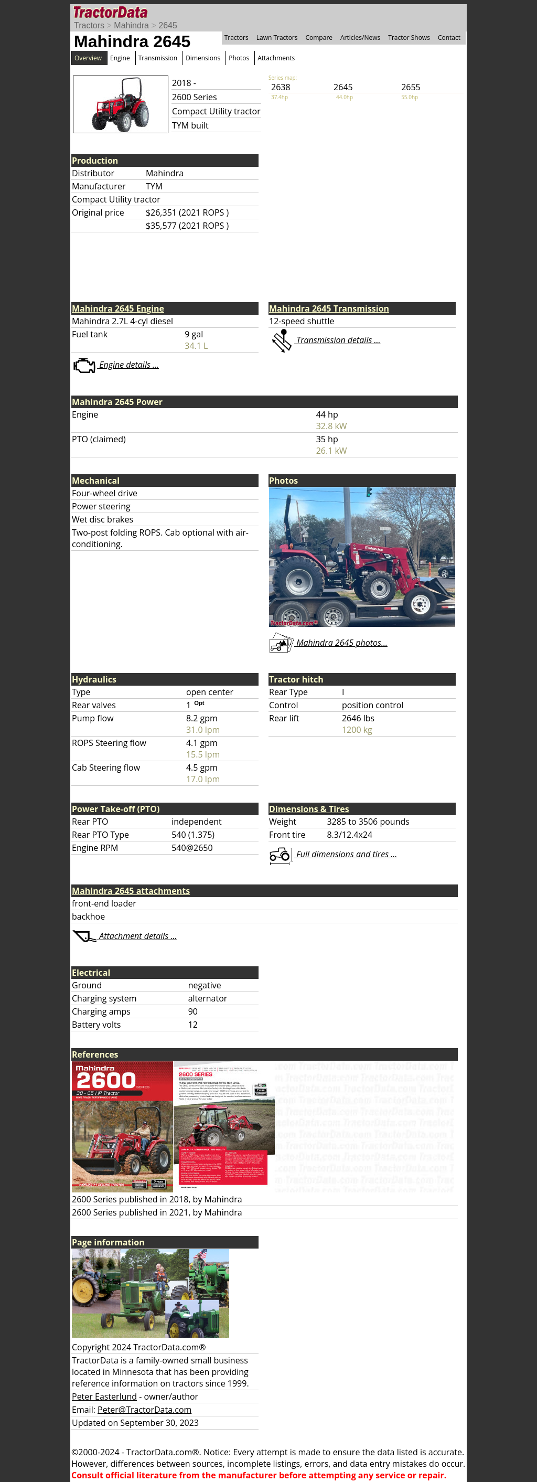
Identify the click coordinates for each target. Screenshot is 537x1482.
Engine (120, 58)
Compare (318, 37)
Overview (88, 58)
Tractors (89, 25)
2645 (167, 25)
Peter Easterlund (104, 1396)
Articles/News (360, 37)
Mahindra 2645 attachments (131, 891)
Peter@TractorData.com (144, 1409)
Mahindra (131, 25)
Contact (449, 37)
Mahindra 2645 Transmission (329, 308)
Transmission (157, 58)
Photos (239, 58)
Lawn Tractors (277, 37)
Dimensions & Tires (309, 809)
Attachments (276, 58)
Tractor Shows (409, 37)
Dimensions (203, 58)
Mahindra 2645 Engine (118, 308)
